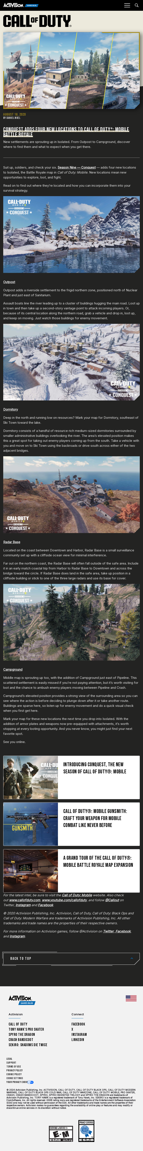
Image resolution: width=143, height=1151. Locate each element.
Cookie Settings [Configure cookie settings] (14, 1078)
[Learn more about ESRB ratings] (61, 1134)
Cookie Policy (14, 1074)
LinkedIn (78, 1040)
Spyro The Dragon (22, 1034)
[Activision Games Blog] (21, 5)
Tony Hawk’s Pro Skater (26, 1029)
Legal (9, 1059)
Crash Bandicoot (21, 1040)
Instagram (79, 1034)
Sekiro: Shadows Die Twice (28, 1045)
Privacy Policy (14, 1070)
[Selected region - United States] (131, 998)
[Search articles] (137, 5)
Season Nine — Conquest (77, 167)
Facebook (78, 1024)
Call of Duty (18, 1024)
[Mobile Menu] (127, 5)
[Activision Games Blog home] (22, 1000)
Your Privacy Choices (18, 1082)
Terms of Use (13, 1066)
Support (11, 1062)
